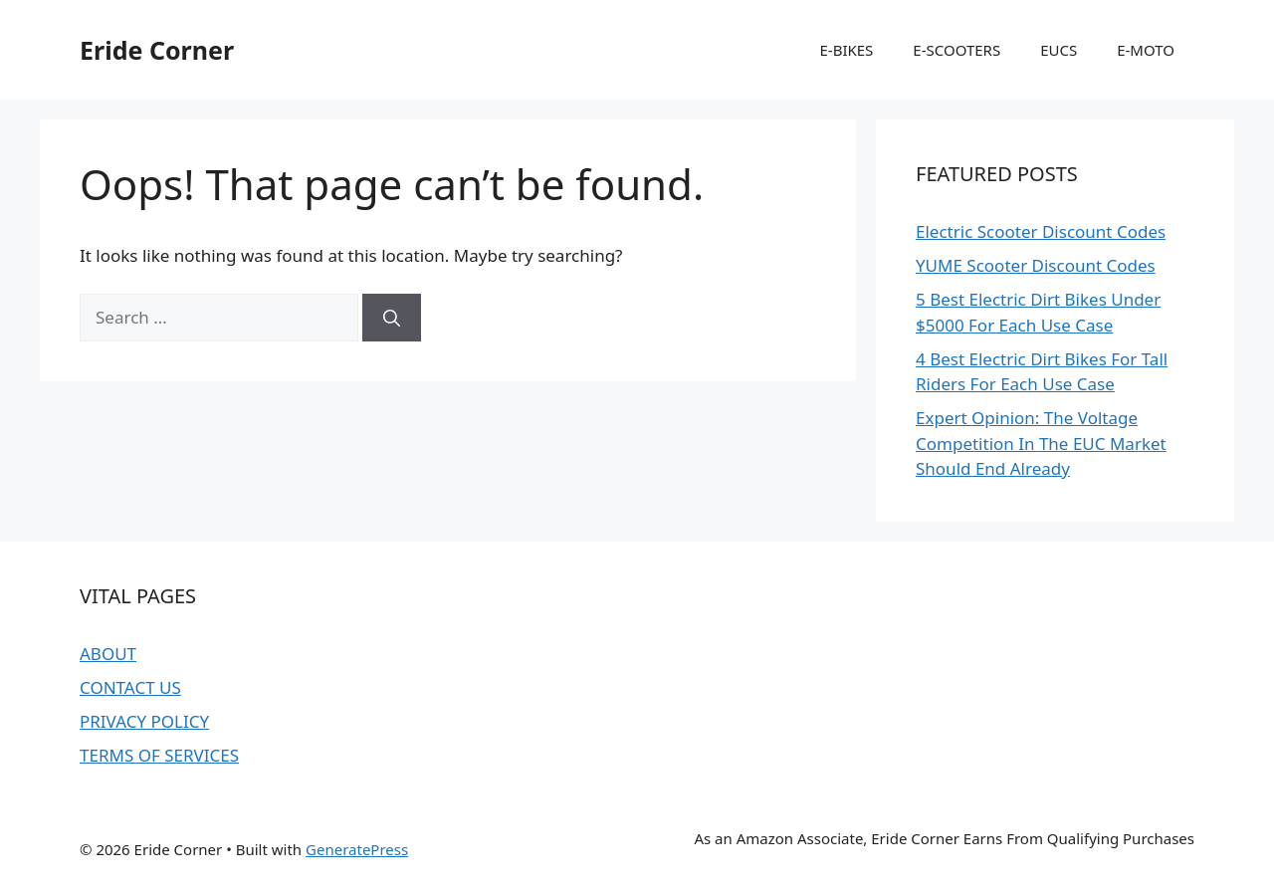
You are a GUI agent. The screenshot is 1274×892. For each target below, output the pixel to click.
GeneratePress (357, 849)
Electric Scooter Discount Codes (1041, 231)
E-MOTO (1145, 50)
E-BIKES (846, 50)
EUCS (1058, 50)
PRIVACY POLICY (144, 721)
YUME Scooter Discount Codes (1036, 265)
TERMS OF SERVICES (159, 755)
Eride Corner (157, 50)
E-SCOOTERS (956, 50)
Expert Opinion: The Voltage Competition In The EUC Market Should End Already (1041, 443)
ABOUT (108, 653)
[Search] (391, 317)
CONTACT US (130, 687)
